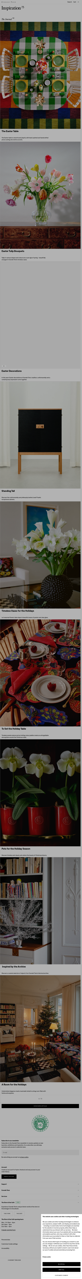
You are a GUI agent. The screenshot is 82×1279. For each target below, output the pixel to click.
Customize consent (61, 1275)
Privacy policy (47, 1257)
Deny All (61, 1269)
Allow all (61, 1264)
